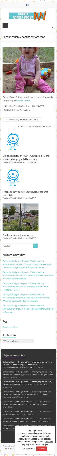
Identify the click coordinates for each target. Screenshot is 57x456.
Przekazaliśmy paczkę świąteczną (34, 126)
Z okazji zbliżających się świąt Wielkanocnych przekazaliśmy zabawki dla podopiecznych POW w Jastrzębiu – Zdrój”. (25, 286)
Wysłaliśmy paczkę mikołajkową (22, 119)
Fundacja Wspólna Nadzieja (17, 106)
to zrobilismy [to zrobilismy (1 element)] (14, 327)
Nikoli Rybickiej (23, 100)
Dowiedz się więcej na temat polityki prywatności (37, 445)
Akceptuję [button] (42, 449)
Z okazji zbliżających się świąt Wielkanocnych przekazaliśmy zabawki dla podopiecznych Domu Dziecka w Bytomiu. (28, 308)
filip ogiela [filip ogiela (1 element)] (6, 327)
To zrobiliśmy (25, 110)
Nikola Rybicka (12, 110)
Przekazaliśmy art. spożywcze (18, 235)
